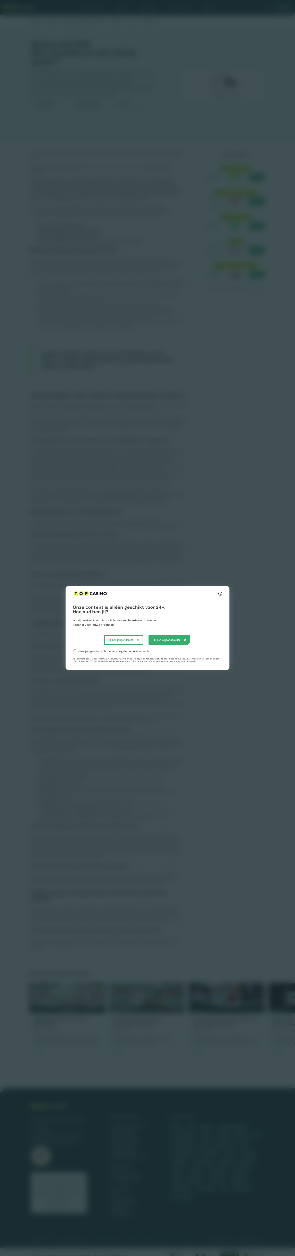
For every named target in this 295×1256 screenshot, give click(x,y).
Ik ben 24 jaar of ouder (167, 640)
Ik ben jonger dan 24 (121, 640)
